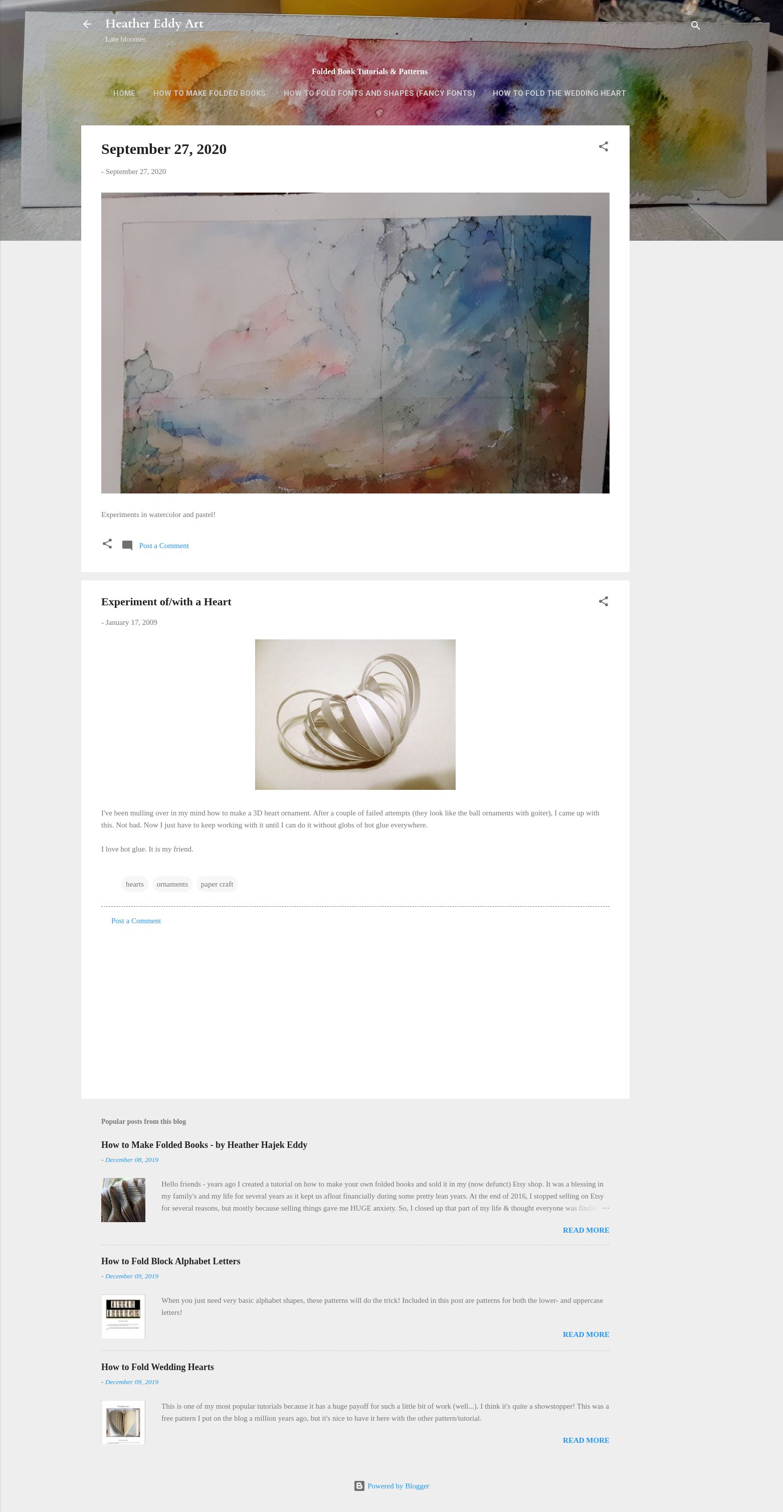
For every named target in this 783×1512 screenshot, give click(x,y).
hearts (135, 884)
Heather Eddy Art (154, 24)
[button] (604, 148)
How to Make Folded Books (209, 93)
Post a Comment (136, 921)
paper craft (217, 884)
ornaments (172, 884)
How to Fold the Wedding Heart (559, 93)
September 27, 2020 (164, 148)
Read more (586, 1230)
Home (124, 93)
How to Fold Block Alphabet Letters (171, 1261)
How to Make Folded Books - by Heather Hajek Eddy (204, 1145)
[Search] (696, 27)
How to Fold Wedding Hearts (157, 1367)
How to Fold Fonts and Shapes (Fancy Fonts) (379, 93)
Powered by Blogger (391, 1486)
